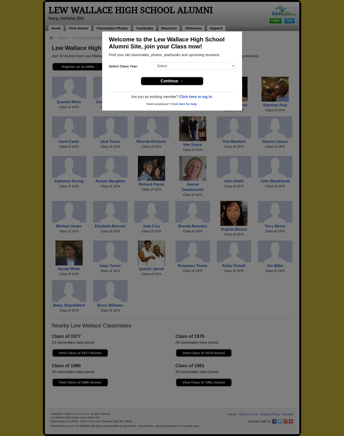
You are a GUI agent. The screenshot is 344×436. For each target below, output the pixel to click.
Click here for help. (184, 104)
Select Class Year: (123, 66)
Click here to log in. (196, 97)
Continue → (172, 81)
